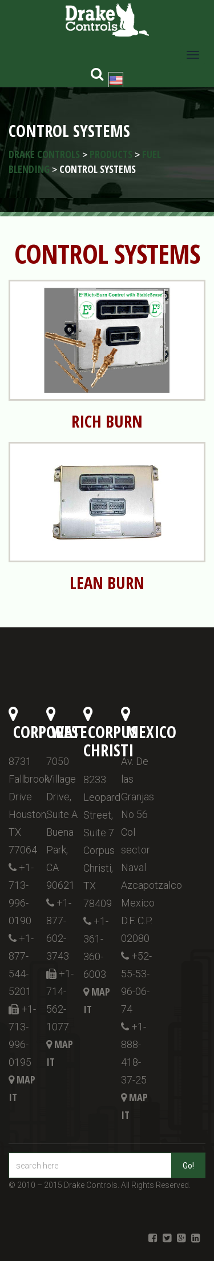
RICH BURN (107, 421)
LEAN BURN (107, 583)
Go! (188, 1165)
